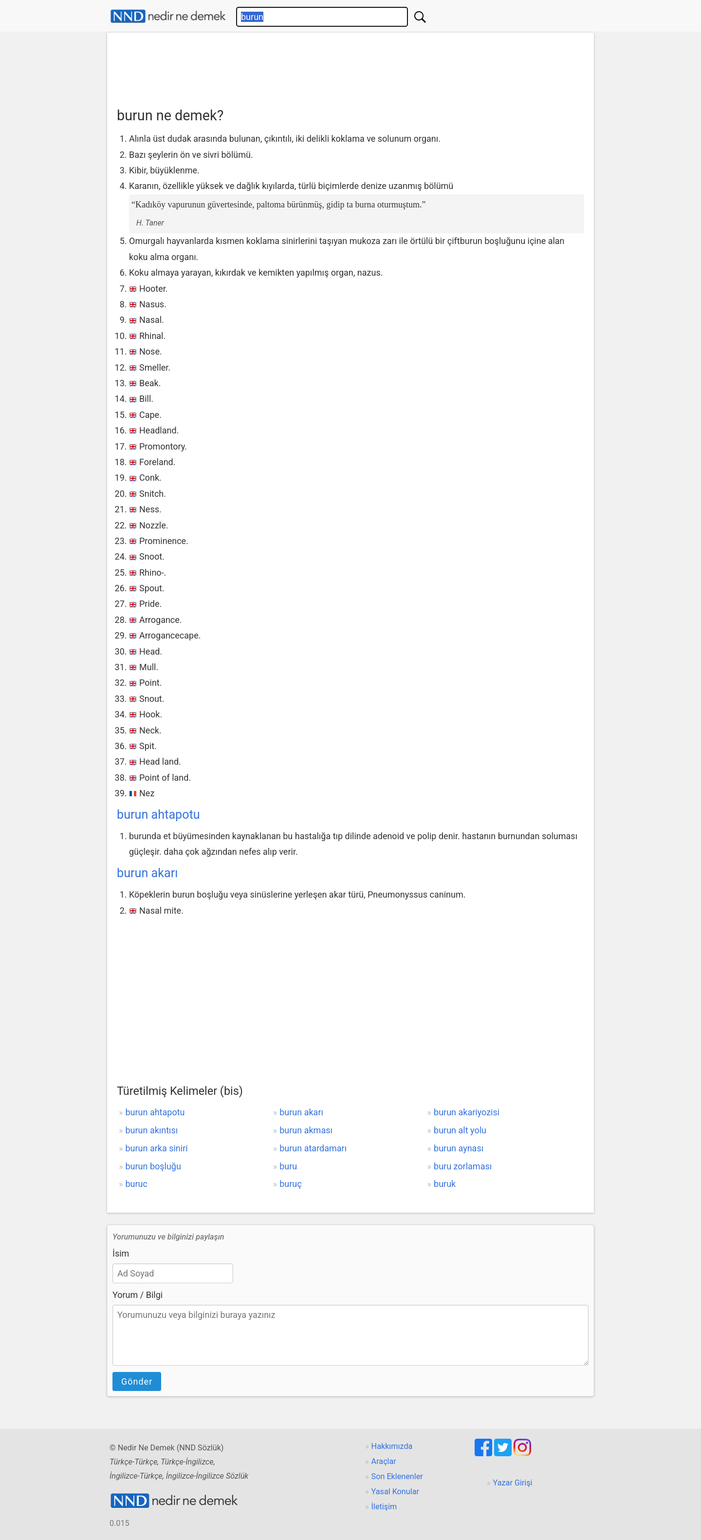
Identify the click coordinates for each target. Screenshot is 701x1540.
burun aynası (458, 1148)
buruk (445, 1184)
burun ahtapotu (158, 815)
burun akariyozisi (466, 1112)
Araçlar (383, 1461)
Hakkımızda (392, 1446)
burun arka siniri (156, 1148)
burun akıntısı (151, 1130)
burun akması (305, 1130)
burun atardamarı (313, 1148)
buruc (136, 1184)
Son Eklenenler (397, 1476)
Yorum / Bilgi (137, 1295)
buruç (290, 1184)
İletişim (384, 1506)
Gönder (136, 1381)
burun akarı (147, 873)
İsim (120, 1253)
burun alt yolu (460, 1130)
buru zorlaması (463, 1166)
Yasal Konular (395, 1491)
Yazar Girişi (513, 1482)
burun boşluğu (153, 1166)
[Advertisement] (350, 66)
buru (288, 1166)
